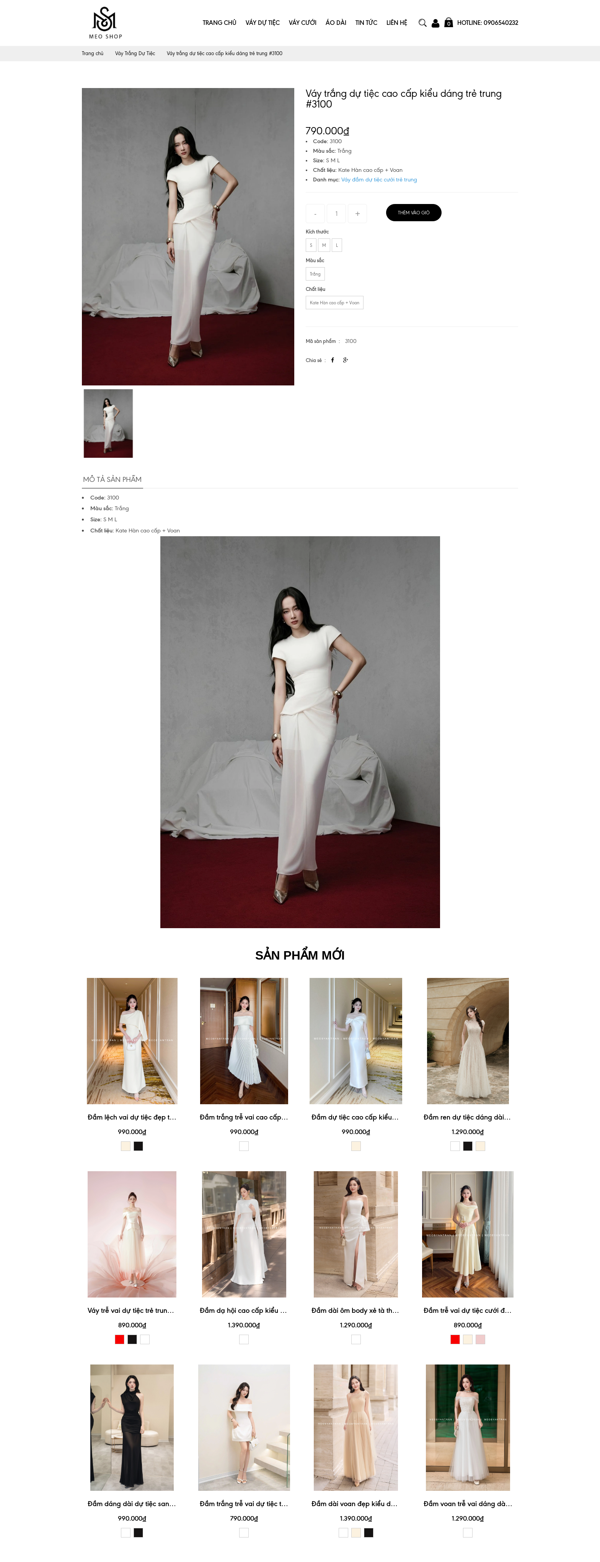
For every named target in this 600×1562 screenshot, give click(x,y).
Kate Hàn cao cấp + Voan (334, 302)
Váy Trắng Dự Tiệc (137, 53)
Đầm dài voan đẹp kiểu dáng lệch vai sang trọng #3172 (397, 1502)
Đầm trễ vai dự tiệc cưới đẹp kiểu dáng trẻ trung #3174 (509, 1308)
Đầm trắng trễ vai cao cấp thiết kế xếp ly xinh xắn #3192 (287, 1115)
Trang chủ (92, 53)
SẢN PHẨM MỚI (300, 954)
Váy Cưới (302, 22)
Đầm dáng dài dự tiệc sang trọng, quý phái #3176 (165, 1502)
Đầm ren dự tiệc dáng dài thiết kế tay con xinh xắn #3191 (512, 1115)
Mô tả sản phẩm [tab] (111, 477)
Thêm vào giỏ (414, 212)
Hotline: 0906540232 (487, 22)
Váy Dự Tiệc (263, 22)
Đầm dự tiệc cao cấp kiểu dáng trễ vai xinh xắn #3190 (396, 1115)
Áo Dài (336, 22)
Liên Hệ (396, 22)
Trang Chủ (219, 22)
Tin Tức (366, 22)
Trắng (315, 274)
